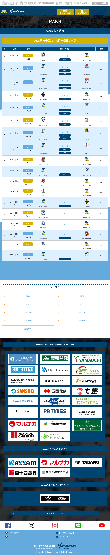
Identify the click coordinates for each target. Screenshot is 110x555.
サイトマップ (64, 535)
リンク (11, 535)
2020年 (28, 319)
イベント (65, 69)
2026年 (28, 295)
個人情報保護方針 (66, 531)
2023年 (82, 303)
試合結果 (65, 58)
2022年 (28, 311)
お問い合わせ (14, 531)
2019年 (82, 319)
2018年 (28, 327)
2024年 (28, 303)
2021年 (82, 311)
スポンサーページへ (55, 512)
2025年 (82, 295)
